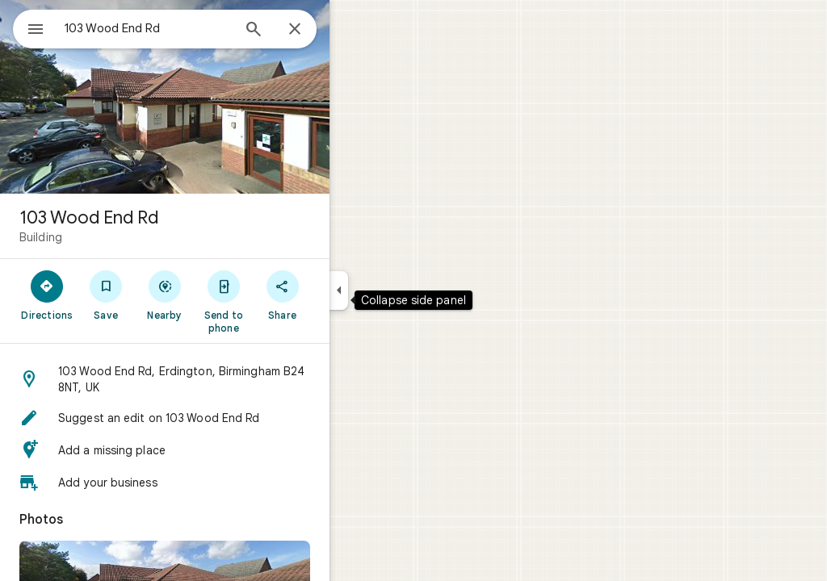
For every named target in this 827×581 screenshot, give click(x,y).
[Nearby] (223, 294)
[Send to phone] (281, 301)
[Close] (353, 30)
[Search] (311, 31)
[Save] (164, 294)
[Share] (340, 294)
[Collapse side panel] (397, 290)
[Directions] (105, 294)
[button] (223, 379)
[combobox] (189, 28)
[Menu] (29, 27)
